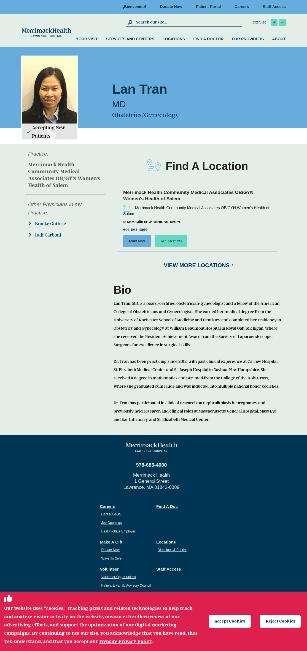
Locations (174, 39)
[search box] (188, 22)
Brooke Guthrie (47, 223)
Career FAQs (111, 514)
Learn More (137, 241)
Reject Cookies (280, 621)
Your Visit (87, 39)
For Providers (248, 39)
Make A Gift (111, 542)
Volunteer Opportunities (118, 577)
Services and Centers (130, 39)
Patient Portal (208, 6)
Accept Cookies (230, 621)
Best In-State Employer (118, 531)
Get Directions (171, 241)
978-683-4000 (151, 465)
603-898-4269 (135, 230)
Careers (242, 6)
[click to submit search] (130, 22)
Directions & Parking (173, 550)
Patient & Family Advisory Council (126, 585)
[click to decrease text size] (282, 22)
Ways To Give (111, 558)
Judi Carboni (44, 235)
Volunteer (109, 569)
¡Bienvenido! (134, 6)
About (279, 39)
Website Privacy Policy (125, 641)
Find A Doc (167, 506)
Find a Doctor (208, 39)
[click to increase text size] (274, 22)
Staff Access (274, 6)
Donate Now (171, 6)
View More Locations (197, 265)
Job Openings (111, 523)
